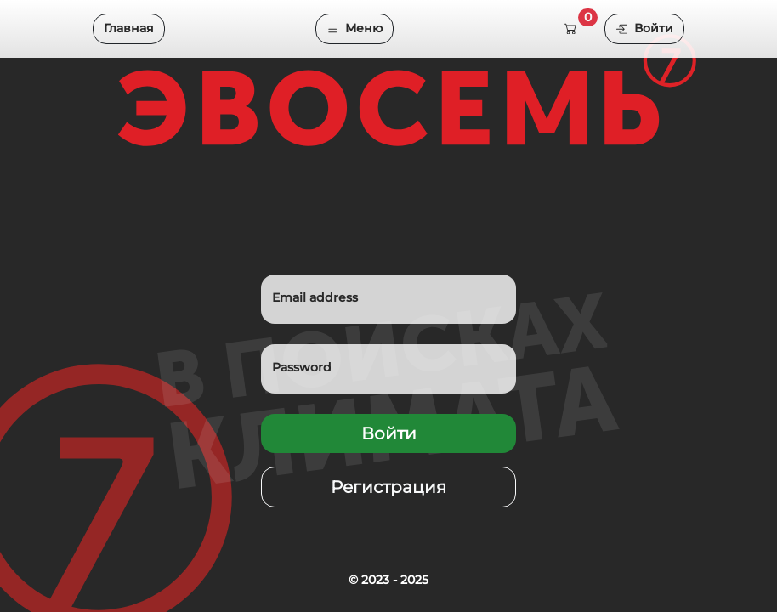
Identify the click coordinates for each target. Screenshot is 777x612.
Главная (129, 28)
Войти (644, 28)
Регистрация (388, 487)
